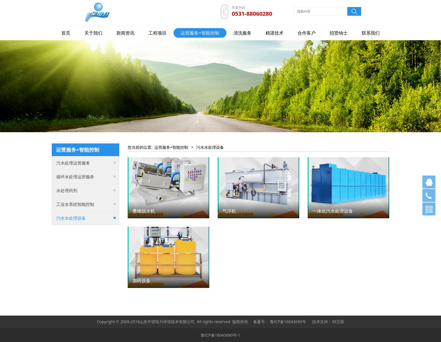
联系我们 (371, 33)
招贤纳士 (339, 33)
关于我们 (93, 33)
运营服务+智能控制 (200, 33)
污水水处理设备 (71, 218)
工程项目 (157, 33)
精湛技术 (275, 33)
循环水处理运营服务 (75, 176)
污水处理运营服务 (73, 163)
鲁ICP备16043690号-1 (220, 335)
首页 (65, 33)
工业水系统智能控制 (75, 204)
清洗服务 (242, 33)
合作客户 (307, 33)
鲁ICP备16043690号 (288, 321)
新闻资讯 (125, 33)
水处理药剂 (66, 190)
